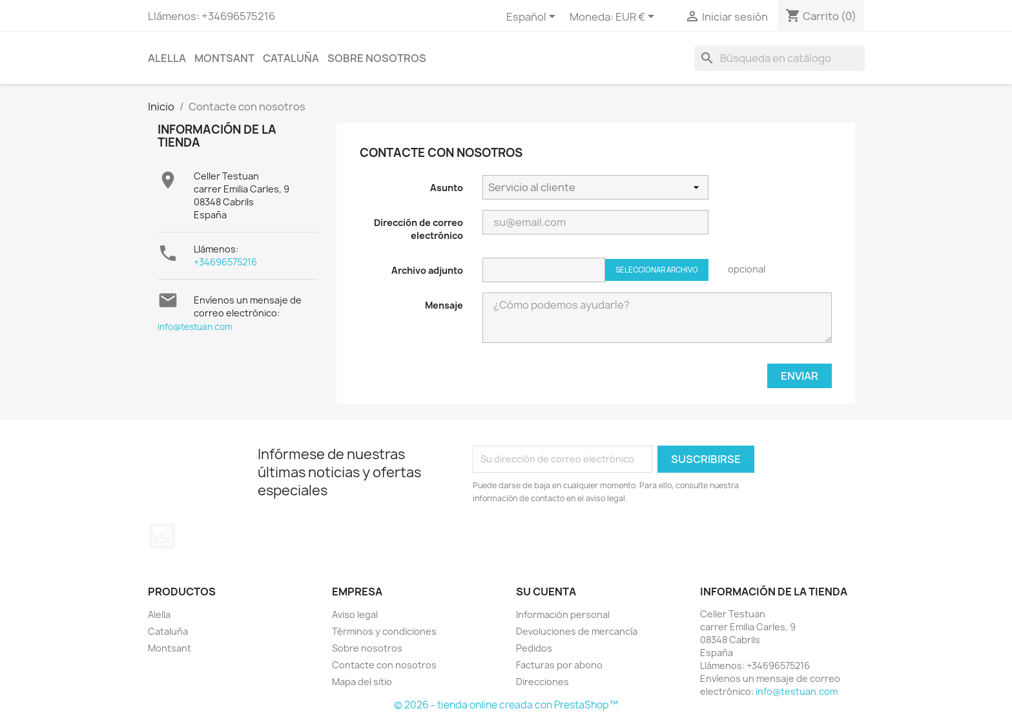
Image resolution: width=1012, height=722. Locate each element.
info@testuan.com (195, 327)
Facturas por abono (559, 665)
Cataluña (291, 58)
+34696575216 (225, 262)
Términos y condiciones (384, 631)
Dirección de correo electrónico (418, 229)
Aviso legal (355, 614)
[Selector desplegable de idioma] (533, 17)
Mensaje (444, 305)
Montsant (224, 58)
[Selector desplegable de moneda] (637, 17)
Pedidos (534, 648)
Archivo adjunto (427, 270)
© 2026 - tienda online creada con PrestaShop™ (506, 705)
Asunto (446, 187)
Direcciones (542, 682)
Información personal (563, 614)
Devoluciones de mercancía (576, 631)
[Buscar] (779, 58)
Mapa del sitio (362, 682)
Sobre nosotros (376, 58)
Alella (167, 58)
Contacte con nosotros (384, 665)
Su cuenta (546, 591)
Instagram (162, 536)
